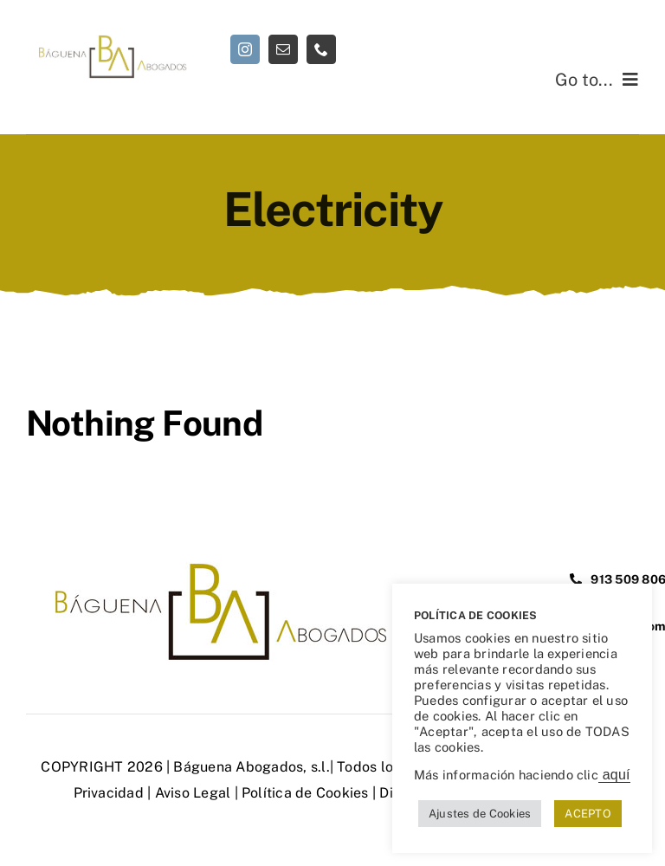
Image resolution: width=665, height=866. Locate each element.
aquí (614, 774)
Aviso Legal (193, 793)
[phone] (321, 49)
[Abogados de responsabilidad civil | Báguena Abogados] (111, 41)
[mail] (283, 49)
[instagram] (245, 49)
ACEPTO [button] (587, 813)
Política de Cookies (305, 793)
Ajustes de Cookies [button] (480, 813)
